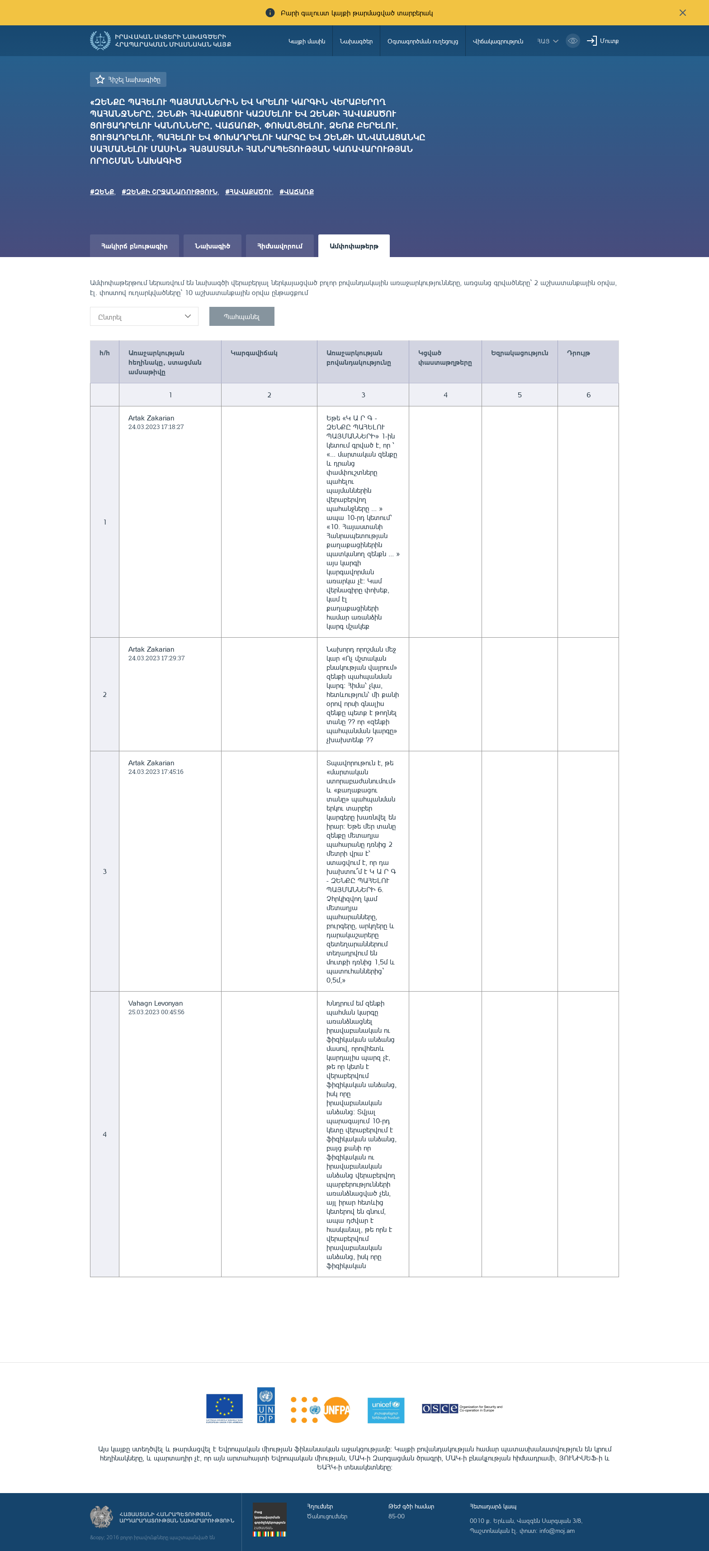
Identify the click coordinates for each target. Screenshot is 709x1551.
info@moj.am (557, 1530)
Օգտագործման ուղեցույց (423, 41)
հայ (543, 41)
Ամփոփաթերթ (354, 245)
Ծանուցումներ (327, 1516)
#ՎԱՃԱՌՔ (296, 191)
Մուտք (609, 40)
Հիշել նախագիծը (134, 79)
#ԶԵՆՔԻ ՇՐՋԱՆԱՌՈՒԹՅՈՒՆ (169, 191)
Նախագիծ (212, 245)
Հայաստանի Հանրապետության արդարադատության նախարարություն (176, 1517)
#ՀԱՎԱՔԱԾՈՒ (248, 191)
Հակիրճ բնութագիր (134, 245)
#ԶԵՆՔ (102, 191)
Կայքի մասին (306, 41)
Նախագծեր (356, 41)
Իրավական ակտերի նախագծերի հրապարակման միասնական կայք (173, 40)
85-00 (396, 1516)
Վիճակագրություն (498, 41)
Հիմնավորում (280, 245)
